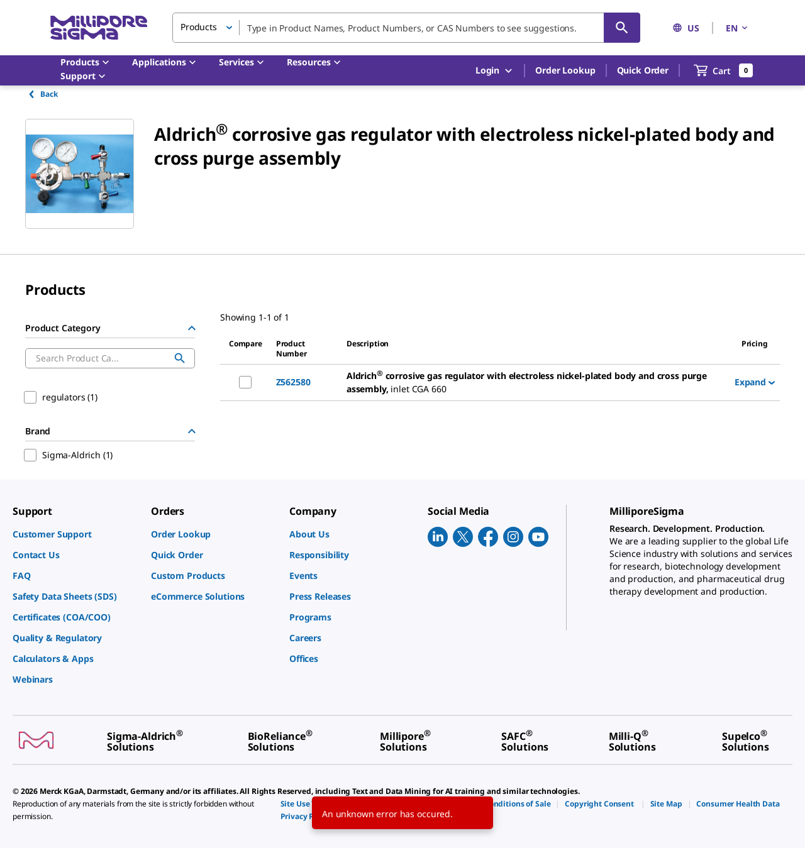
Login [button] (494, 70)
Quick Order (643, 70)
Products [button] (198, 27)
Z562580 (293, 382)
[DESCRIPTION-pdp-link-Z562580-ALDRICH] (535, 382)
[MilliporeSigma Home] (98, 28)
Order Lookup (565, 70)
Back (42, 94)
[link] (75, 534)
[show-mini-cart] (723, 70)
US (685, 28)
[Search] (622, 28)
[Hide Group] (191, 328)
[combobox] (406, 28)
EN (738, 28)
